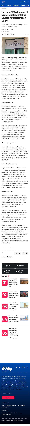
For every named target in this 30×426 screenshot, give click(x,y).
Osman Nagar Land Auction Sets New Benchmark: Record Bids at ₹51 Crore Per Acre (13, 282)
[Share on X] (5, 34)
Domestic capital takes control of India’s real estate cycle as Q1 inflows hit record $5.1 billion (14, 319)
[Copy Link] (11, 34)
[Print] (13, 34)
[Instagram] (21, 266)
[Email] (8, 34)
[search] (21, 1)
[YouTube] (16, 367)
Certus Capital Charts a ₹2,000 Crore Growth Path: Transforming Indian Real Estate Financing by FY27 (14, 306)
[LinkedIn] (8, 271)
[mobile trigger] (27, 1)
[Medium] (21, 271)
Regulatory (4, 8)
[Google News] (19, 367)
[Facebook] (8, 266)
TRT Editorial (5, 29)
